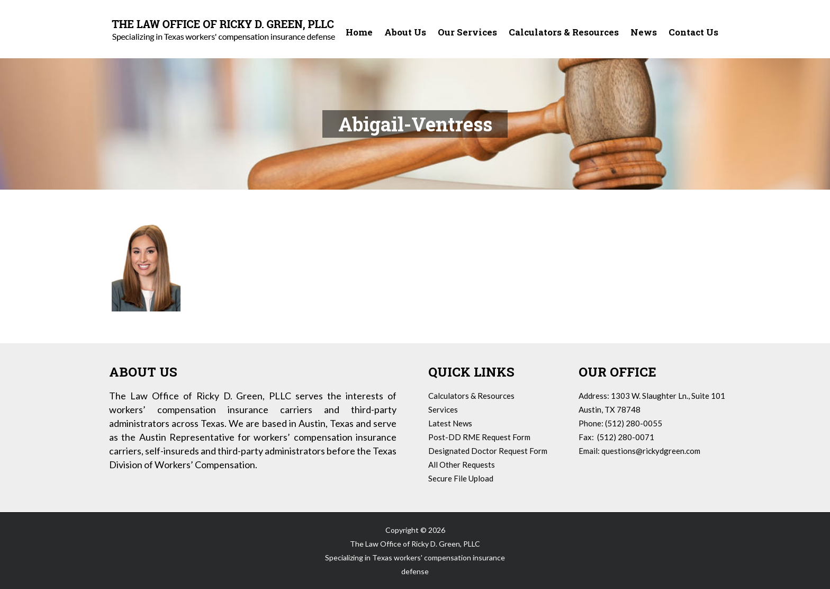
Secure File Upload (460, 478)
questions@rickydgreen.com (650, 451)
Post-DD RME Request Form (479, 437)
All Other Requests (461, 464)
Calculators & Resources (471, 395)
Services (443, 409)
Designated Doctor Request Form (487, 451)
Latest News (450, 423)
